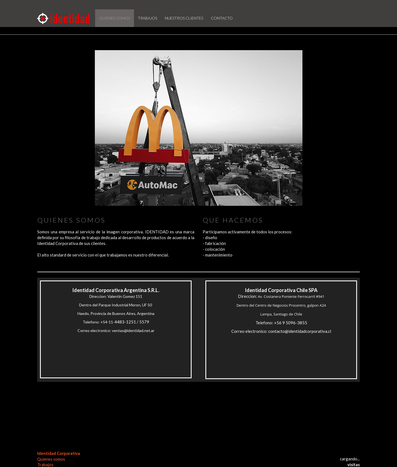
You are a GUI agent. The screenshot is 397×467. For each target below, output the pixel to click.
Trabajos (45, 464)
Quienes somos (51, 459)
